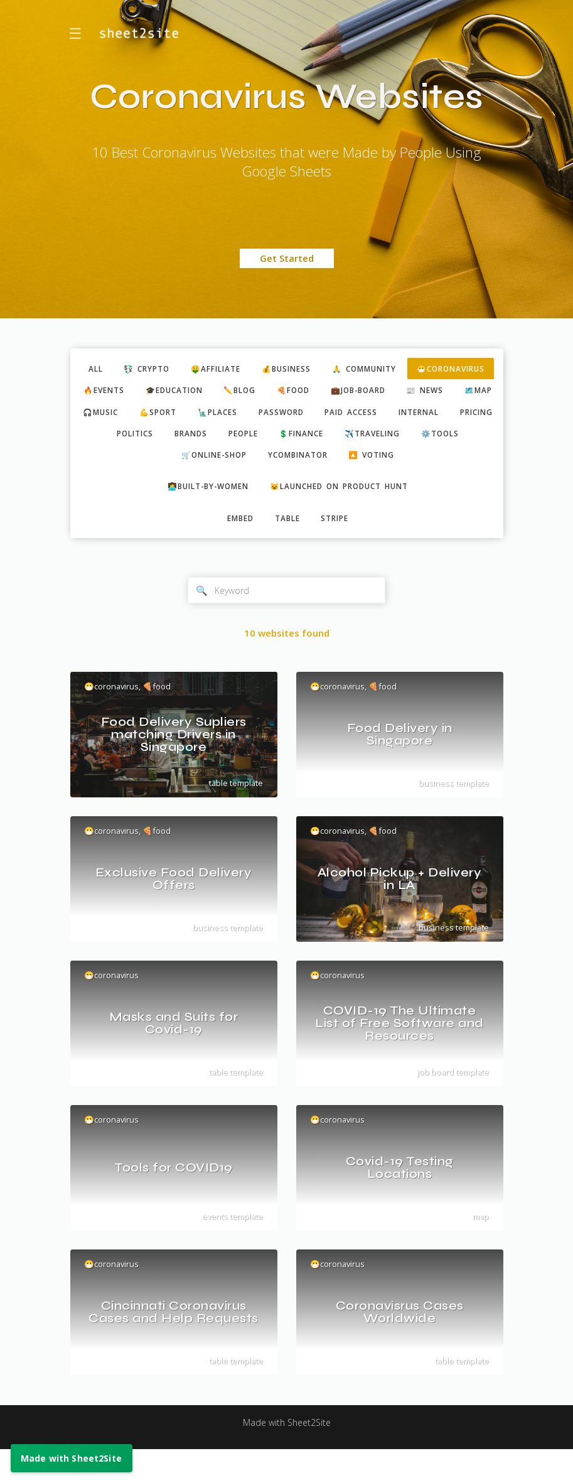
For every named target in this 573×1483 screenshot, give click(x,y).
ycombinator (251, 483)
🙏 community (418, 369)
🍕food (441, 392)
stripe (339, 549)
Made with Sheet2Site (287, 1456)
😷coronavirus (154, 392)
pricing (336, 437)
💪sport (385, 415)
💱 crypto (183, 369)
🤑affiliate (257, 369)
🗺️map (265, 415)
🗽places (448, 415)
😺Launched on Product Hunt (344, 516)
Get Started (287, 258)
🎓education (312, 392)
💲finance (195, 460)
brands (457, 437)
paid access (199, 437)
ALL (127, 369)
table (287, 549)
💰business (334, 369)
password (124, 437)
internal (272, 437)
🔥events (235, 392)
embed (236, 549)
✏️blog (383, 392)
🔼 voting (332, 483)
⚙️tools (345, 460)
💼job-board (135, 415)
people (131, 460)
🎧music (322, 415)
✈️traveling (272, 460)
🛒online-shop (424, 460)
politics (397, 437)
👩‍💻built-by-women (201, 516)
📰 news (208, 415)
